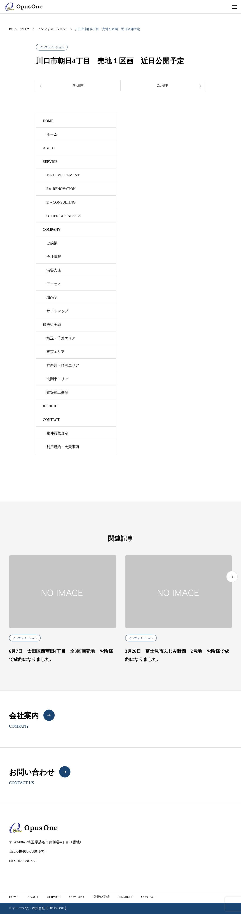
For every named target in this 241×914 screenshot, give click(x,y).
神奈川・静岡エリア (63, 365)
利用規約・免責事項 (63, 447)
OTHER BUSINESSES (64, 216)
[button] (232, 592)
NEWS (52, 297)
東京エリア (56, 352)
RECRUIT (50, 406)
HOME (48, 121)
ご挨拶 (52, 243)
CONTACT (51, 420)
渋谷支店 (54, 270)
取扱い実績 (52, 324)
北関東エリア (57, 379)
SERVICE (50, 161)
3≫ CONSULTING (61, 202)
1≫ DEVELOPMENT (63, 175)
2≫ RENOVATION (61, 189)
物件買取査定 (57, 433)
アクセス (54, 284)
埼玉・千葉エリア (61, 338)
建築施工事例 (57, 392)
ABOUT (49, 148)
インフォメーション (52, 47)
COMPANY (52, 229)
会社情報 (54, 257)
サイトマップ (57, 311)
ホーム (52, 134)
